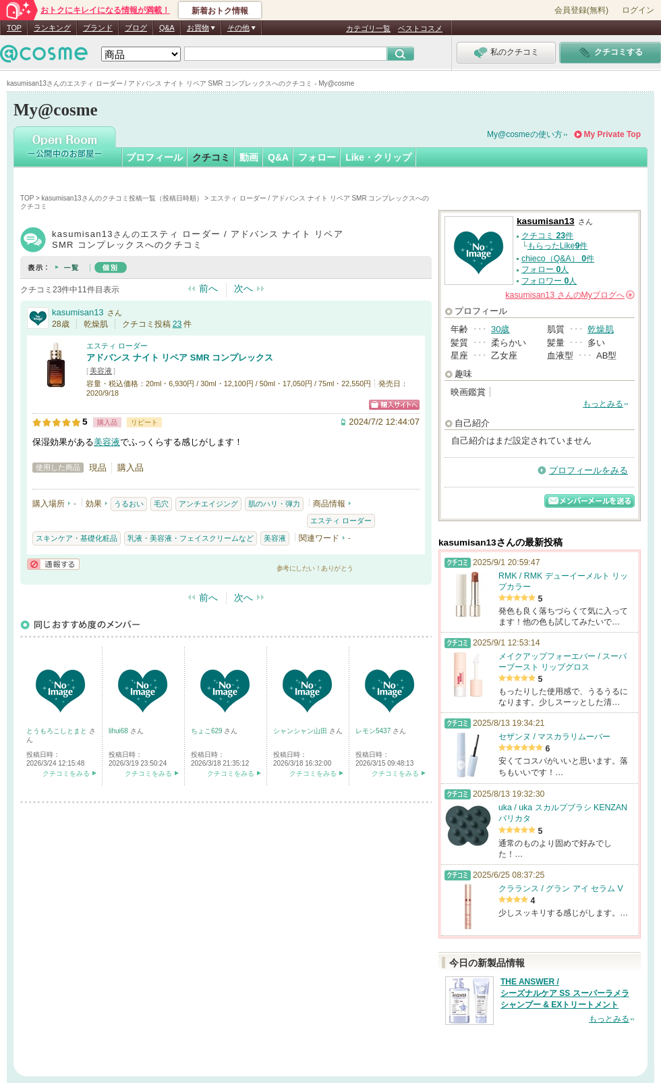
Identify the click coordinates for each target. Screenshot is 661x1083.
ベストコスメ (420, 28)
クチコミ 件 (547, 235)
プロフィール (154, 157)
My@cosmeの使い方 (525, 134)
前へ (208, 288)
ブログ (136, 28)
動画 (248, 157)
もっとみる (603, 403)
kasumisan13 (78, 312)
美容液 (101, 371)
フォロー (317, 157)
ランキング (52, 28)
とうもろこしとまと (57, 731)
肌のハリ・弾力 (274, 504)
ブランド (98, 28)
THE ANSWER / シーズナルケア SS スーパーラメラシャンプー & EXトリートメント (564, 993)
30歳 (500, 329)
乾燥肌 (600, 329)
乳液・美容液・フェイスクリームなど (190, 538)
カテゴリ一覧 (368, 28)
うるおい (129, 504)
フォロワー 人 (549, 281)
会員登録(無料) (581, 10)
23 (177, 324)
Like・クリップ (378, 157)
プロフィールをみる (588, 470)
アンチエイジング (208, 504)
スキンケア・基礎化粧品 (76, 538)
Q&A (167, 28)
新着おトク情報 (220, 11)
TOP (14, 28)
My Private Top (612, 134)
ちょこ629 (207, 731)
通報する (53, 564)
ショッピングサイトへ (394, 405)
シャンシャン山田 (301, 731)
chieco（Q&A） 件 (557, 258)
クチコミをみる (66, 773)
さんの (570, 295)
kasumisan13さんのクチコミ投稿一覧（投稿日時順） (122, 198)
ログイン (638, 10)
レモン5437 (374, 731)
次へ (243, 288)
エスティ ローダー (117, 346)
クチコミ (211, 157)
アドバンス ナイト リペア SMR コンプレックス (179, 357)
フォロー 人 (545, 269)
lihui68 (119, 731)
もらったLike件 (557, 245)
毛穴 (161, 504)
